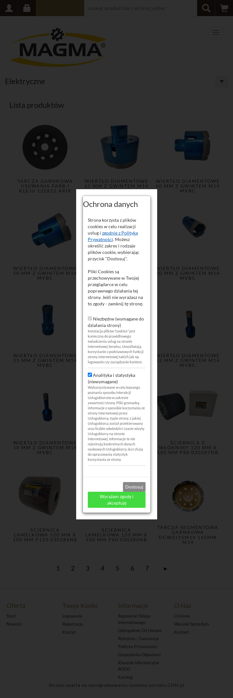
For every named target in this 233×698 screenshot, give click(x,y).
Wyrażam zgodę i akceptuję (117, 490)
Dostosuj (134, 476)
